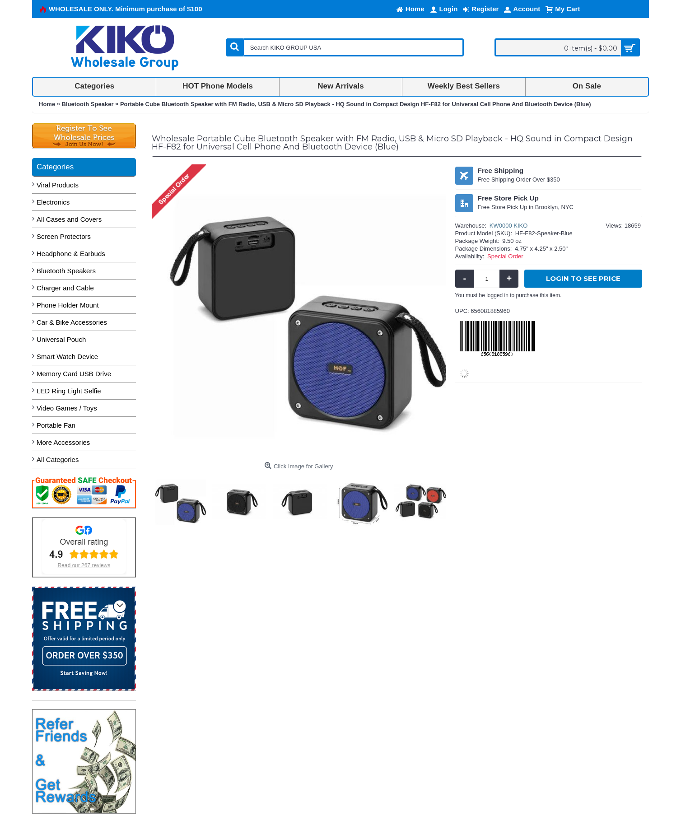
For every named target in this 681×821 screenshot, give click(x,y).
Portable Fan (56, 425)
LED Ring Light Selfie (69, 391)
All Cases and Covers (69, 219)
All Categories (58, 459)
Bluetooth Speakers (66, 271)
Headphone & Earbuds (71, 253)
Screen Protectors (64, 236)
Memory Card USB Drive (74, 374)
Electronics (53, 202)
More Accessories (63, 442)
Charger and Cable (65, 288)
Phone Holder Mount (68, 305)
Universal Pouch (61, 339)
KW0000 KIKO (509, 225)
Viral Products (58, 185)
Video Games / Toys (67, 408)
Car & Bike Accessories (72, 322)
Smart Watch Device (67, 356)
